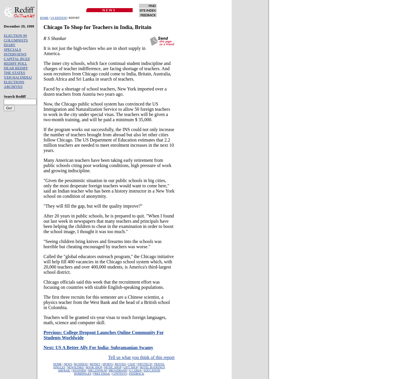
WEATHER (79, 370)
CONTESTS (119, 373)
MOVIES (120, 364)
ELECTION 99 (15, 35)
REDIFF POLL (15, 63)
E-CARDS (135, 370)
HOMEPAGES (82, 373)
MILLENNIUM (97, 370)
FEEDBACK (136, 373)
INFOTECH (145, 364)
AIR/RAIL (64, 370)
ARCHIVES (13, 86)
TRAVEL (159, 364)
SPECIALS (12, 49)
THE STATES (14, 72)
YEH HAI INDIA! (18, 77)
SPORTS (107, 364)
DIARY (9, 45)
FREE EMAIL (101, 373)
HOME (44, 17)
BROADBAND (118, 370)
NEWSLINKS (75, 367)
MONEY (95, 364)
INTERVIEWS (15, 54)
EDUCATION (152, 370)
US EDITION (58, 17)
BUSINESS (81, 364)
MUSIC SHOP (112, 367)
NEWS (68, 364)
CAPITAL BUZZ (17, 59)
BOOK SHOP (94, 367)
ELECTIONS (14, 82)
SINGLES (59, 367)
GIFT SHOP (130, 367)
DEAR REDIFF (16, 68)
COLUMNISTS (16, 40)
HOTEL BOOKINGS (152, 367)
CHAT (132, 364)
